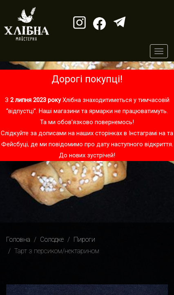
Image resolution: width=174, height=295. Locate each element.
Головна (18, 239)
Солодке (52, 239)
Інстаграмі (143, 133)
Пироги (84, 239)
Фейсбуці (14, 144)
